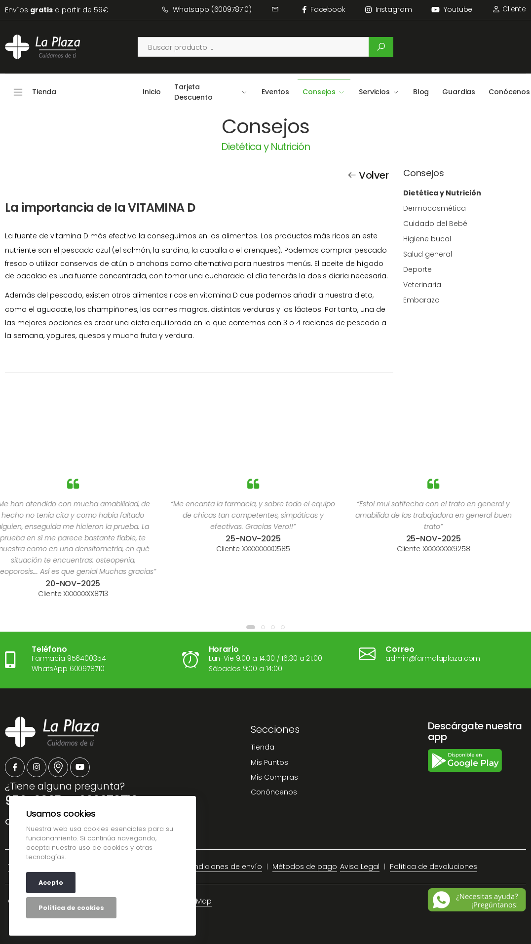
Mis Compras (274, 777)
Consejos (319, 92)
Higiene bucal (427, 239)
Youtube (451, 9)
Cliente (509, 9)
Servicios (374, 92)
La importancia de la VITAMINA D (100, 207)
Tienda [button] (44, 92)
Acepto (50, 882)
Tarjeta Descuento (193, 92)
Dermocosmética (434, 208)
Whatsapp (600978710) (206, 9)
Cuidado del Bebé (435, 223)
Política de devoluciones (433, 866)
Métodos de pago (304, 866)
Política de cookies (71, 908)
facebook (324, 9)
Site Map (197, 901)
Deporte (417, 269)
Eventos (275, 92)
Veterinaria (422, 285)
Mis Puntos (269, 762)
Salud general (427, 254)
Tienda (262, 747)
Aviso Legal (359, 866)
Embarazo (421, 300)
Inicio (152, 92)
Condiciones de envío (223, 866)
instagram (388, 9)
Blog (421, 92)
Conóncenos (274, 792)
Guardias (458, 92)
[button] (250, 627)
